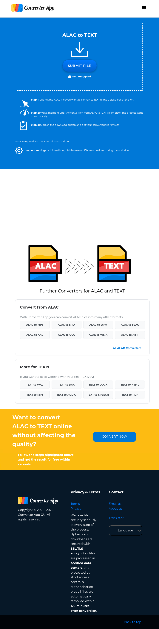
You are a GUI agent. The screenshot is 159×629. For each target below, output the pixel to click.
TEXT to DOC (66, 384)
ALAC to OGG (66, 334)
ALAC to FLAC (130, 324)
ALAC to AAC (34, 334)
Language (125, 530)
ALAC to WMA (98, 334)
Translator (116, 518)
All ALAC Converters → (129, 348)
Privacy (76, 508)
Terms (75, 504)
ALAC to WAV (98, 324)
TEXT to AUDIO (66, 394)
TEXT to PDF (130, 394)
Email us (115, 504)
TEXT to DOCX (98, 384)
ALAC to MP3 (34, 324)
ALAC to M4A (66, 324)
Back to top (132, 622)
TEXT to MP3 (35, 394)
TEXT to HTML (130, 384)
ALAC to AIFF (129, 334)
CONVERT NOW (114, 436)
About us (115, 508)
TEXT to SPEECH (98, 394)
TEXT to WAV (34, 384)
